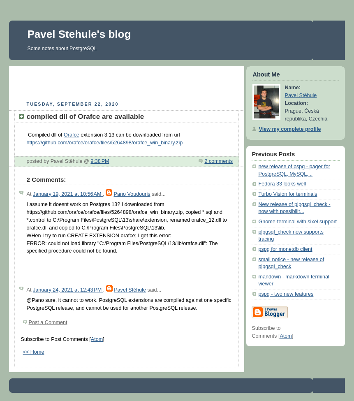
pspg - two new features (285, 294)
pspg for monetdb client (285, 249)
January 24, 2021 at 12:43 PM (68, 290)
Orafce (71, 135)
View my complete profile (290, 129)
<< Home (33, 352)
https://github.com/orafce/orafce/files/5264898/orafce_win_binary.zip (105, 143)
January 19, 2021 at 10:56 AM (68, 194)
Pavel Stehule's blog (79, 34)
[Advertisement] (126, 82)
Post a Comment (48, 322)
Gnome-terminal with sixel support (297, 222)
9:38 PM (99, 161)
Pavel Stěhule (130, 290)
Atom (97, 339)
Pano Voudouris (131, 194)
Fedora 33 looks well (282, 184)
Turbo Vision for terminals (287, 194)
